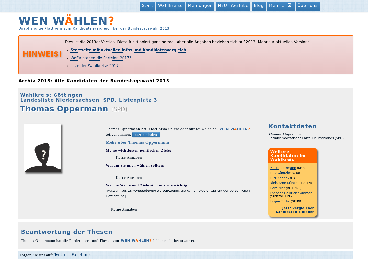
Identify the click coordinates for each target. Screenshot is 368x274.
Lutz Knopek (279, 178)
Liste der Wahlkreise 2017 (94, 66)
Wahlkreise (170, 5)
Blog (259, 5)
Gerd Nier (277, 188)
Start (147, 5)
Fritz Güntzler (280, 173)
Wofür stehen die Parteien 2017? (100, 58)
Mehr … (281, 5)
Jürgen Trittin (280, 201)
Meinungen (200, 5)
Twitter (61, 255)
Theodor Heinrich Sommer (291, 193)
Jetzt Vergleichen (298, 208)
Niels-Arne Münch (284, 183)
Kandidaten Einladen (295, 212)
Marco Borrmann (283, 167)
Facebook (81, 255)
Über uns (307, 5)
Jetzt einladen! (146, 135)
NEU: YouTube (233, 5)
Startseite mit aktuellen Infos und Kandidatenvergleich (128, 50)
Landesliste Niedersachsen (59, 100)
